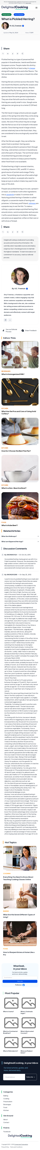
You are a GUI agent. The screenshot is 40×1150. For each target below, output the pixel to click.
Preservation (7, 1101)
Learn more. (28, 3)
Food (3, 522)
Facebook (6, 1132)
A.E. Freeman (17, 26)
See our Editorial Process (9, 330)
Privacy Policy (5, 1147)
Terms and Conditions (16, 1147)
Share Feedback (29, 330)
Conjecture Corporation (21, 1144)
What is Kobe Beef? (9, 525)
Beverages (5, 371)
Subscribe (20, 981)
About (5, 1119)
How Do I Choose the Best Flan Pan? (16, 451)
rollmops (32, 203)
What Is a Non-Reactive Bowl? (13, 488)
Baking (6, 911)
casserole (10, 194)
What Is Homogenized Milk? (12, 374)
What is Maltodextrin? (10, 1051)
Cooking (7, 873)
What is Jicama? (8, 1011)
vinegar (32, 68)
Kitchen (4, 408)
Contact (6, 1122)
